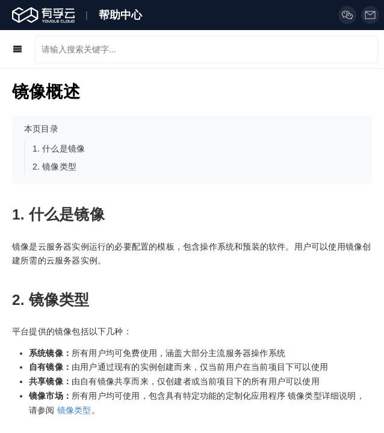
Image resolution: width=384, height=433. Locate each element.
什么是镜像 (59, 148)
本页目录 (41, 129)
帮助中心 (121, 15)
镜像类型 (74, 410)
